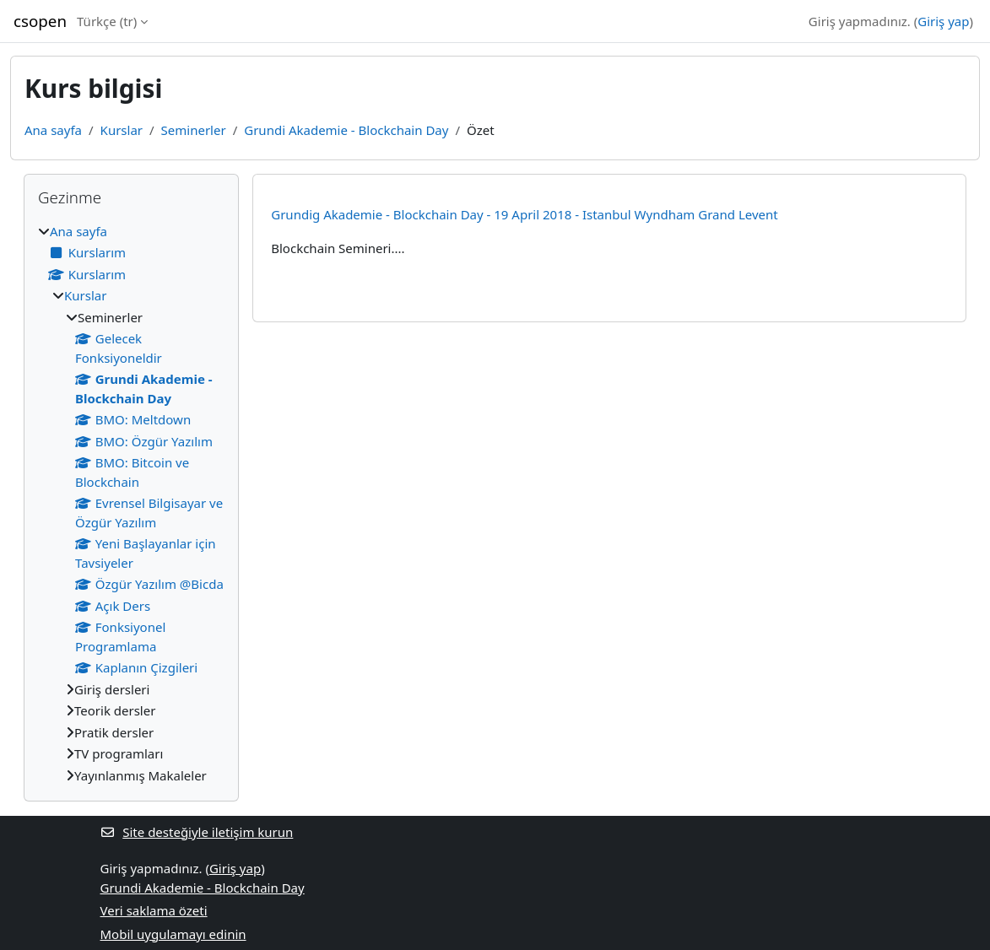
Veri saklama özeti (154, 910)
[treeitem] (131, 503)
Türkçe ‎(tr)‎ (107, 21)
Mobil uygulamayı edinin (173, 934)
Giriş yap (943, 21)
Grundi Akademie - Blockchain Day (346, 129)
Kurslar (121, 129)
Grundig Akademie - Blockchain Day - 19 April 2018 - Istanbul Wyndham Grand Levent (524, 214)
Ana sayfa (53, 129)
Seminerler (193, 129)
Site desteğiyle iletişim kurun (197, 831)
